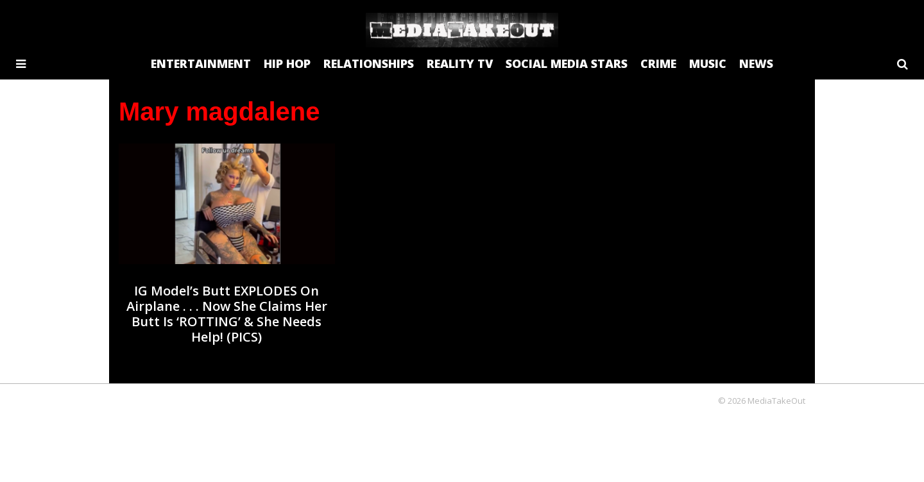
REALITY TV (460, 63)
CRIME (658, 63)
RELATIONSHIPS (368, 63)
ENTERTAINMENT (201, 63)
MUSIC (707, 63)
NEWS (756, 63)
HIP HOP (287, 63)
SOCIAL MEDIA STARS (567, 63)
